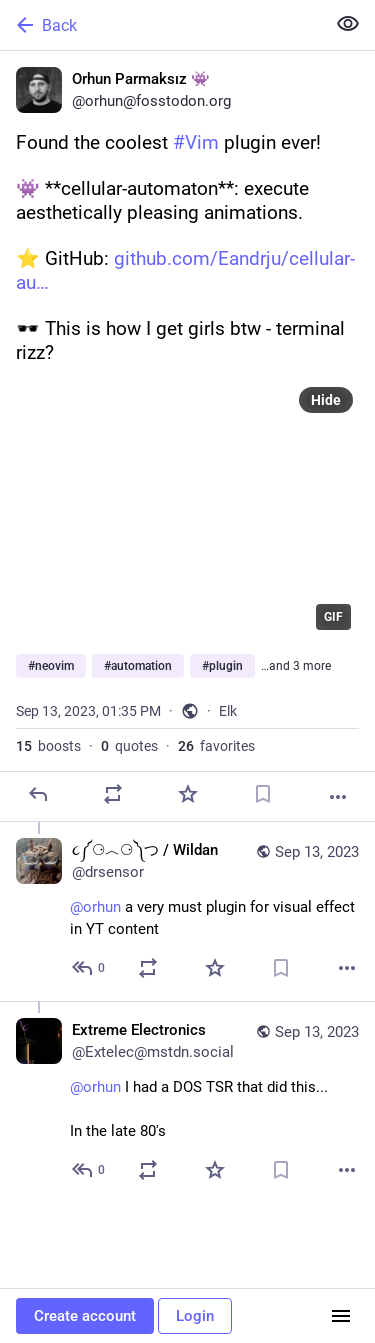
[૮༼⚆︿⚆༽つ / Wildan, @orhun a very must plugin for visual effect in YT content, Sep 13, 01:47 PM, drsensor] (187, 911)
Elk (228, 711)
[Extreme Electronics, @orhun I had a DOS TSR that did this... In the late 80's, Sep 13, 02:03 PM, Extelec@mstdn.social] (187, 1102)
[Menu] (341, 1316)
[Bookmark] (263, 794)
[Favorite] (188, 794)
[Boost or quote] (113, 794)
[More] (338, 797)
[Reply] (38, 794)
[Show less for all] (348, 24)
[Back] (160, 25)
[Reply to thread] (89, 968)
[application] (187, 509)
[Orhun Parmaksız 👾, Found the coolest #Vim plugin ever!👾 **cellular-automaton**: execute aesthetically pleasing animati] (187, 436)
